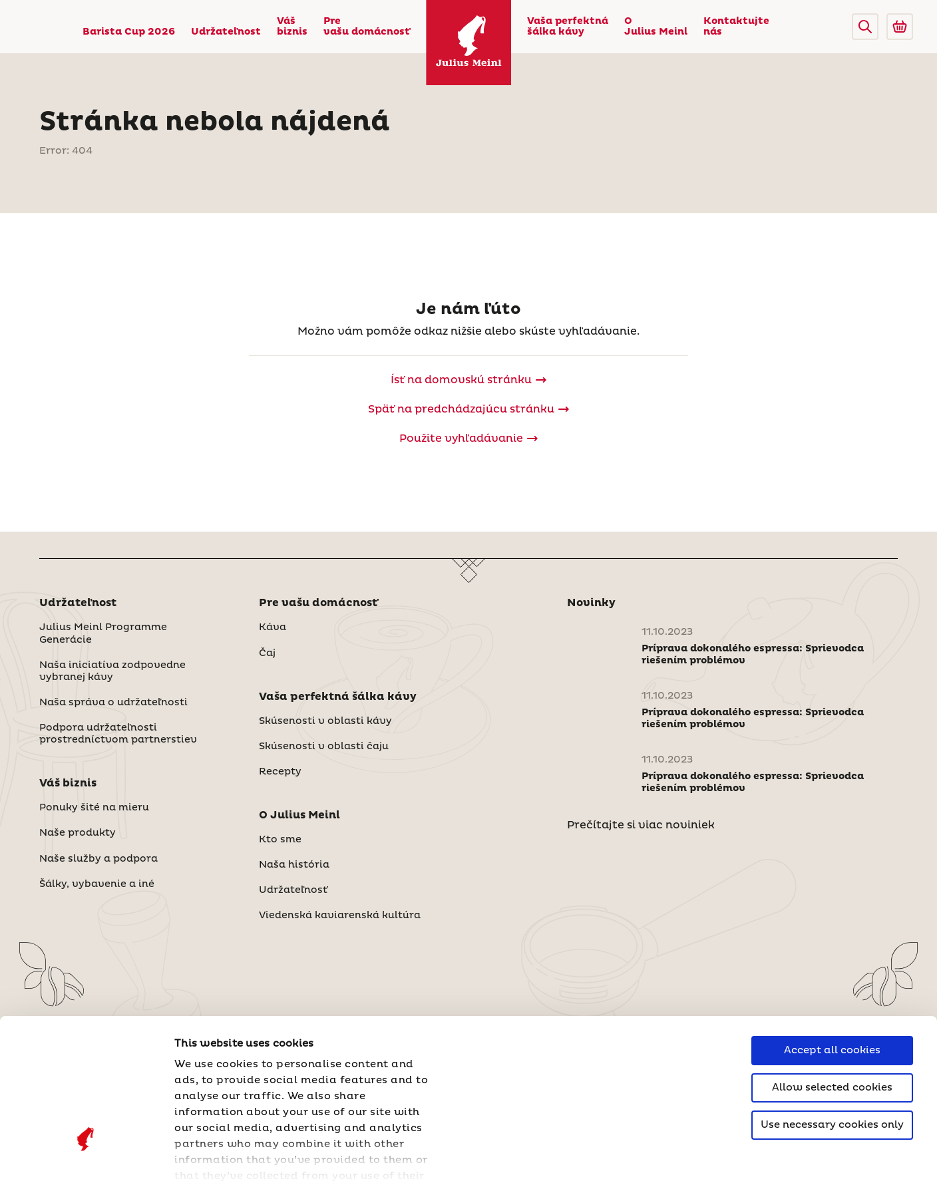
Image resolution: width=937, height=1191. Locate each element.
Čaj (267, 653)
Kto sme (280, 840)
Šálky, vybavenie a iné (96, 884)
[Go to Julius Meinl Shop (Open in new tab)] (899, 26)
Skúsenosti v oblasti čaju (324, 747)
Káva (272, 627)
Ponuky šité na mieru (94, 808)
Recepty (280, 772)
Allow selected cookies (832, 977)
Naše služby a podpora (98, 859)
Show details (209, 1164)
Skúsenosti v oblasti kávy (325, 721)
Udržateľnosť (293, 890)
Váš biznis (292, 26)
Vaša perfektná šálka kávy (567, 26)
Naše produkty (77, 833)
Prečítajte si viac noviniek (641, 825)
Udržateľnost (226, 32)
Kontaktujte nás (736, 26)
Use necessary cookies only (832, 1015)
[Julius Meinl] (468, 42)
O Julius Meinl (655, 26)
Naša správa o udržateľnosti (113, 703)
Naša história (294, 865)
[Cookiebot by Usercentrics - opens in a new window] (86, 1165)
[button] (865, 26)
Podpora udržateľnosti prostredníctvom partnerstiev (118, 734)
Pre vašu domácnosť (366, 26)
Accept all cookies (832, 940)
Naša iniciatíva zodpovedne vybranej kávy (112, 671)
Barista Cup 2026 (129, 32)
